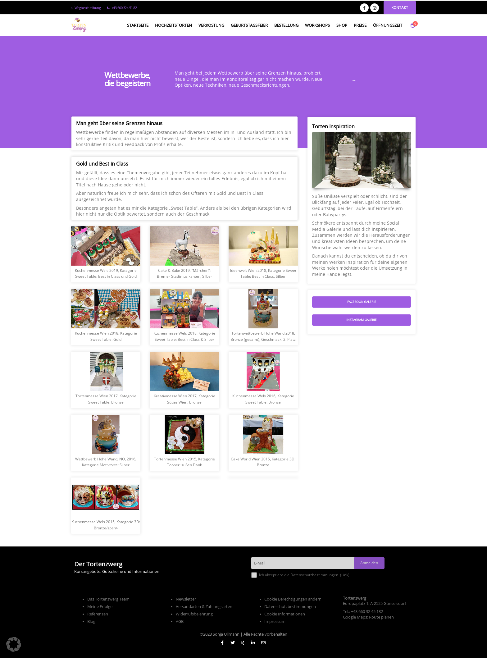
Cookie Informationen (284, 614)
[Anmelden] (369, 563)
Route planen (381, 617)
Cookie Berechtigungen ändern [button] (292, 599)
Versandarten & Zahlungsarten (204, 606)
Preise (360, 25)
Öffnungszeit (387, 25)
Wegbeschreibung (86, 7)
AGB (180, 621)
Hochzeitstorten (173, 25)
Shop (341, 25)
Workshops (317, 25)
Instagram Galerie (361, 320)
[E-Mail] (304, 563)
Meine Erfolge (99, 606)
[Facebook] (364, 7)
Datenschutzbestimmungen (290, 606)
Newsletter (186, 599)
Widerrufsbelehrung (194, 614)
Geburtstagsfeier (249, 25)
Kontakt (399, 7)
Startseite (137, 25)
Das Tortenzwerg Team (108, 599)
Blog (91, 621)
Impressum (274, 621)
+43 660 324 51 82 (122, 7)
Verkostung (211, 25)
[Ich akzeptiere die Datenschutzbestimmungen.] (254, 575)
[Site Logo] (79, 25)
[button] (13, 644)
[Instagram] (374, 7)
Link (344, 575)
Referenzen (97, 614)
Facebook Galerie (361, 301)
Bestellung (286, 25)
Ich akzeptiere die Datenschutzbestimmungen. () (300, 575)
